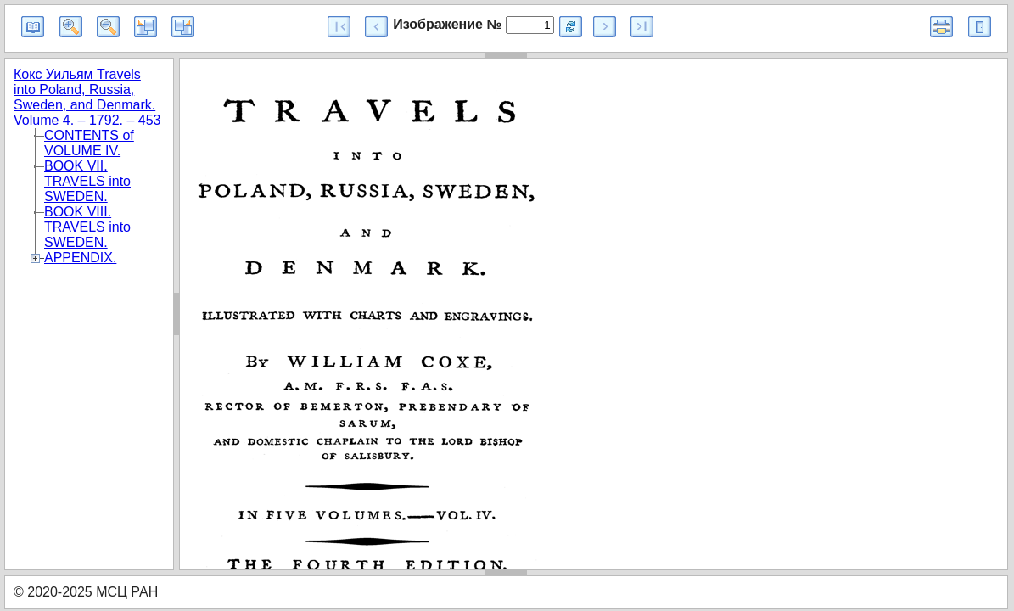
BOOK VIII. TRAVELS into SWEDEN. (87, 227)
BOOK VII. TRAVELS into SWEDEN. (87, 181)
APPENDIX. (80, 257)
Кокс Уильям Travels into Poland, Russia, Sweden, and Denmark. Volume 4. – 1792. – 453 (87, 97)
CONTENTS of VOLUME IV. (89, 143)
